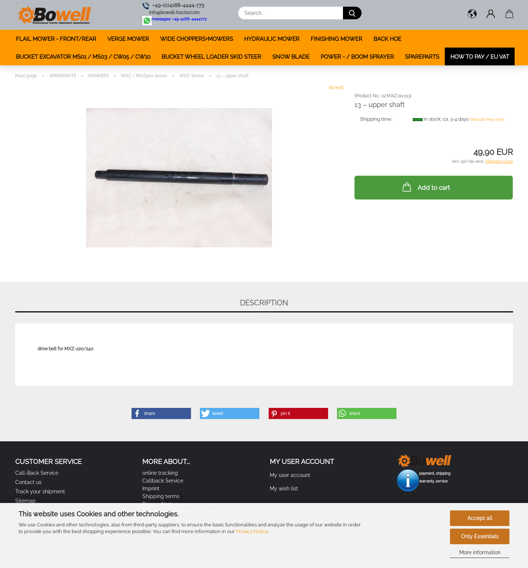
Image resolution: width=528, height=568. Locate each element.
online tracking (160, 473)
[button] (472, 15)
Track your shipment (40, 491)
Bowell (336, 87)
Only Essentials (480, 536)
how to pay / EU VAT (479, 56)
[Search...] (352, 13)
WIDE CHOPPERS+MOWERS (196, 39)
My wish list (284, 488)
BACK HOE (387, 39)
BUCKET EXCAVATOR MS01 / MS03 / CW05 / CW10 (83, 56)
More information (480, 552)
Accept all (479, 518)
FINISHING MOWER (336, 39)
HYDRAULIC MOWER (271, 39)
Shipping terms (160, 496)
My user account (290, 475)
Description (264, 302)
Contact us (28, 482)
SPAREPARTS (422, 56)
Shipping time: (376, 119)
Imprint (150, 488)
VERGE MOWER (128, 39)
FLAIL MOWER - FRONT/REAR (56, 39)
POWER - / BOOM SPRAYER (357, 56)
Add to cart (425, 187)
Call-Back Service (36, 473)
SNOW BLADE (291, 56)
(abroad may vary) (487, 119)
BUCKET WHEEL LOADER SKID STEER (211, 56)
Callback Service (162, 481)
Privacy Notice (252, 531)
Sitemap (25, 501)
